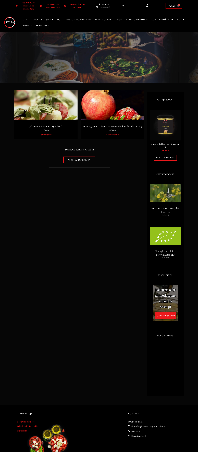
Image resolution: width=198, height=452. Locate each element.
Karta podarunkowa (137, 19)
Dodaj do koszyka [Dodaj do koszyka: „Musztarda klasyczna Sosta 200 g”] (165, 157)
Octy (60, 19)
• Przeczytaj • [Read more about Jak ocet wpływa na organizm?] (46, 134)
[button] (123, 6)
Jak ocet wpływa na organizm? (46, 126)
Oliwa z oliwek (103, 19)
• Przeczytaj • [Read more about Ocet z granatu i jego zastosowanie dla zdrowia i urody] (112, 134)
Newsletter (42, 25)
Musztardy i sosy (43, 19)
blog (180, 19)
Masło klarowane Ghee (79, 19)
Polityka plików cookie (27, 426)
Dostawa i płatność (25, 421)
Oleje (26, 19)
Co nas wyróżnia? (162, 19)
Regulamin (22, 430)
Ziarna (118, 19)
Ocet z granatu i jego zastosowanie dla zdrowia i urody (113, 126)
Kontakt (27, 25)
